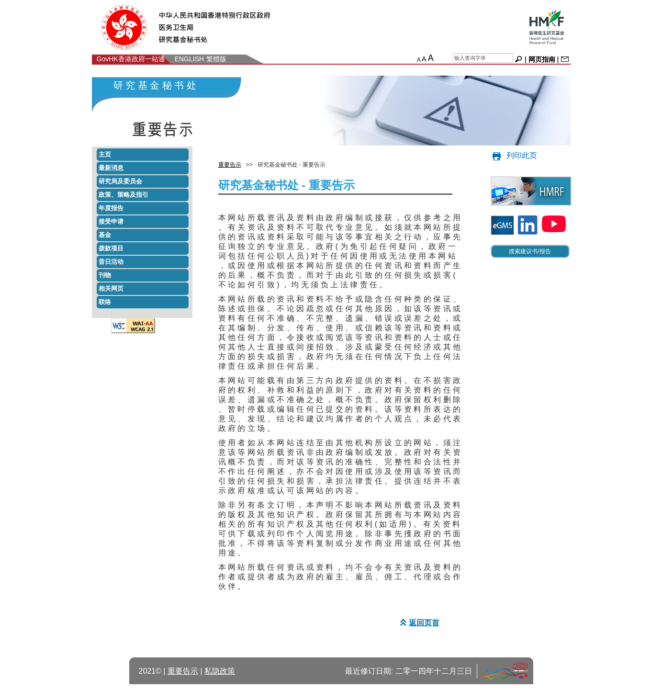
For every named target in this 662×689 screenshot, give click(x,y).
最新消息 (111, 167)
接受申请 (111, 221)
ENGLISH (189, 59)
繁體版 (216, 59)
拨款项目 (111, 248)
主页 (105, 154)
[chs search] (483, 58)
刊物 (105, 275)
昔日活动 (111, 261)
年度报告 (111, 208)
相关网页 (111, 288)
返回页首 (418, 623)
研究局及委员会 (120, 181)
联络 (105, 301)
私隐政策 (219, 671)
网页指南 (541, 59)
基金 (105, 234)
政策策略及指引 (123, 194)
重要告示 (229, 164)
